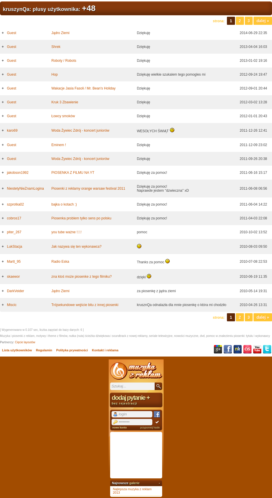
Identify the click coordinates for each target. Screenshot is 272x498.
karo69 (12, 130)
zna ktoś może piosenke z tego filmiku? (81, 277)
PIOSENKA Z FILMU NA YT (72, 173)
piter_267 (14, 232)
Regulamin (44, 350)
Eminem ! (58, 145)
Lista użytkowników (17, 350)
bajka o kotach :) (64, 204)
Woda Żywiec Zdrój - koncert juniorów (80, 130)
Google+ (218, 349)
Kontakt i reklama (105, 350)
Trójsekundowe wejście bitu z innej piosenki (85, 305)
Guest (11, 33)
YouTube (257, 349)
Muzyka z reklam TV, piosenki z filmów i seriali (136, 371)
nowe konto (119, 427)
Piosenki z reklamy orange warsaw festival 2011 (88, 188)
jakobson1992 (18, 173)
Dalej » (262, 20)
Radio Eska (60, 262)
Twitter (267, 349)
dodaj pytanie (136, 399)
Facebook (227, 349)
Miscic (11, 305)
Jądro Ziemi (60, 33)
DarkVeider (15, 291)
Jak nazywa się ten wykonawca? (76, 247)
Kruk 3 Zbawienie (64, 102)
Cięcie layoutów (25, 342)
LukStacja (14, 247)
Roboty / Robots (63, 61)
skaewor (13, 277)
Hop (54, 74)
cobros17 (14, 218)
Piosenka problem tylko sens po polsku (81, 218)
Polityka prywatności (72, 350)
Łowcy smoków (63, 116)
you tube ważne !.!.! (66, 232)
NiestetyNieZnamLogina (25, 188)
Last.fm (247, 349)
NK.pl (237, 349)
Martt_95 (14, 262)
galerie (134, 483)
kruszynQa (16, 9)
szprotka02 (15, 204)
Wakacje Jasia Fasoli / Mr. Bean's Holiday (83, 88)
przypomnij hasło (150, 427)
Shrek (55, 47)
